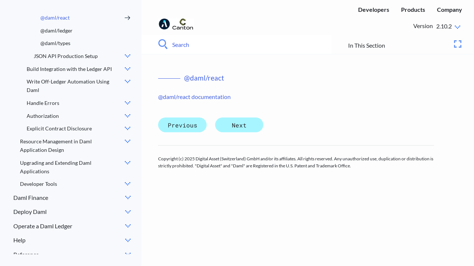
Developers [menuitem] (373, 9)
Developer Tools (38, 184)
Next (239, 125)
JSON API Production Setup (66, 56)
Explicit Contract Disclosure (59, 128)
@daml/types (55, 43)
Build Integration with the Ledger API (69, 69)
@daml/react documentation (194, 96)
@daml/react (55, 17)
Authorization (43, 116)
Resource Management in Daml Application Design (56, 145)
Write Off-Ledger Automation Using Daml (68, 85)
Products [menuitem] (413, 9)
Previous (182, 125)
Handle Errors (43, 103)
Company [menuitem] (449, 9)
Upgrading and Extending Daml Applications (55, 167)
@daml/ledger (56, 30)
